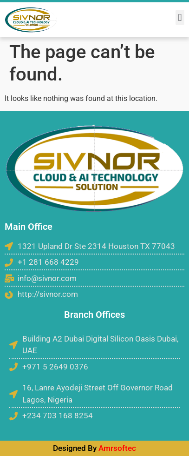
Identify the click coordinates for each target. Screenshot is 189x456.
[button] (180, 17)
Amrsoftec (117, 448)
